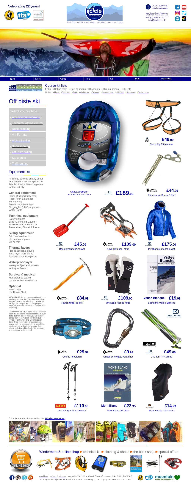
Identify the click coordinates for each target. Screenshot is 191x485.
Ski (111, 79)
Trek (87, 79)
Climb (63, 79)
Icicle (12, 79)
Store (38, 79)
